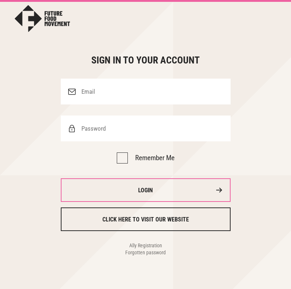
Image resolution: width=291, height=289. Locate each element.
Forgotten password (145, 252)
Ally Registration (145, 245)
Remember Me (155, 158)
